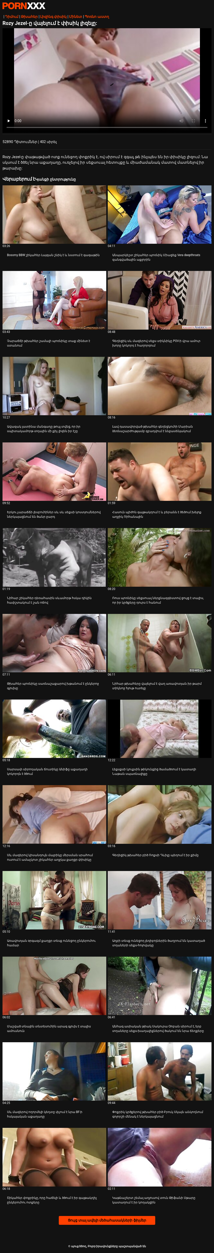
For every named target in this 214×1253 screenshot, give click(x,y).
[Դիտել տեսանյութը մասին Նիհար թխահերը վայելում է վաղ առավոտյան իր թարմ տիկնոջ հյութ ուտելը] (159, 643)
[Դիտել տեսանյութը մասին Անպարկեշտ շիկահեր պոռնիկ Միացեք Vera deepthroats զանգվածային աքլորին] (159, 214)
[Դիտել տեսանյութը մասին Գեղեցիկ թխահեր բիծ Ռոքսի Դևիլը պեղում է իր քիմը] (159, 814)
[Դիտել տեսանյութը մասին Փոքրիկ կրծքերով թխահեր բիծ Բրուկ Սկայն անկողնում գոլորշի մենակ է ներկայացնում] (159, 1071)
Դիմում (11, 17)
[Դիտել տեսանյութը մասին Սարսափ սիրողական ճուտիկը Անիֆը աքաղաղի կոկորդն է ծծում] (54, 729)
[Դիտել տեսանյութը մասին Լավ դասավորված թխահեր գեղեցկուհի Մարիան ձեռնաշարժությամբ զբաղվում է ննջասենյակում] (159, 386)
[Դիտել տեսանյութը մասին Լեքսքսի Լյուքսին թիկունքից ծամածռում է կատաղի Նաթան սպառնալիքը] (159, 729)
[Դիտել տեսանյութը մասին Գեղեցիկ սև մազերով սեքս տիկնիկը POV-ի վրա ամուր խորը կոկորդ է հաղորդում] (159, 300)
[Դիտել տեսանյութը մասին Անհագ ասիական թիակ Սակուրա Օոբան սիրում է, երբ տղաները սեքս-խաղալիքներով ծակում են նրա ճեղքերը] (159, 986)
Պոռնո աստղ (97, 17)
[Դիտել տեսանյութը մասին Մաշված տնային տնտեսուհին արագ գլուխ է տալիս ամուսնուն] (54, 986)
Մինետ (75, 17)
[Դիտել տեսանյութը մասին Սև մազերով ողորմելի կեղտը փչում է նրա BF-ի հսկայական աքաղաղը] (54, 1071)
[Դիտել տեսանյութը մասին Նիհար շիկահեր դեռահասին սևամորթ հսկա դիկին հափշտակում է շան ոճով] (54, 557)
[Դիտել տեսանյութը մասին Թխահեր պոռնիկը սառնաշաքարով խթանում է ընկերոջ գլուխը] (54, 643)
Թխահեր (29, 17)
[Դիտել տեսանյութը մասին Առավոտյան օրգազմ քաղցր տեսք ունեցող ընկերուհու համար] (54, 900)
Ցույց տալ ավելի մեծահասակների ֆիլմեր (107, 1220)
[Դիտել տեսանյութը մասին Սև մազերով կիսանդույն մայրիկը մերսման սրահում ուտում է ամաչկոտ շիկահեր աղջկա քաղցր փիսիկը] (54, 814)
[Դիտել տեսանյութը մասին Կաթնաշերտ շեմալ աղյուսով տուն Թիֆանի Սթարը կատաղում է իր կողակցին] (159, 1157)
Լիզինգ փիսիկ (53, 17)
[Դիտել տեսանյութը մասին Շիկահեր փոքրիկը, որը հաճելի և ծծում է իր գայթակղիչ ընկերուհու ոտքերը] (54, 1157)
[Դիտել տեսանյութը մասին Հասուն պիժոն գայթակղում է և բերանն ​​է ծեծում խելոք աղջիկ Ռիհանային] (159, 471)
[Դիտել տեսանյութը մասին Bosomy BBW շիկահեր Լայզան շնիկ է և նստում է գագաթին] (54, 214)
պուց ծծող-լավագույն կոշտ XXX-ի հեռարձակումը (23, 5)
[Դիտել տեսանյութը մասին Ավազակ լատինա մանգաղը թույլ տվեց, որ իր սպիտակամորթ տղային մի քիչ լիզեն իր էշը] (54, 386)
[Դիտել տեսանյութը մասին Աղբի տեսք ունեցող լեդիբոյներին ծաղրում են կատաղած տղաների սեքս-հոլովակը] (159, 900)
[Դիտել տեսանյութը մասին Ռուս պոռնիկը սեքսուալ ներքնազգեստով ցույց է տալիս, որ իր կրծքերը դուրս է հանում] (159, 557)
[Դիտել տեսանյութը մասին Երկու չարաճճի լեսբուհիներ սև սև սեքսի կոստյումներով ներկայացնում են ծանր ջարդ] (54, 471)
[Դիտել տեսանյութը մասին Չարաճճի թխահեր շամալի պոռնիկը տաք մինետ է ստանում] (54, 300)
